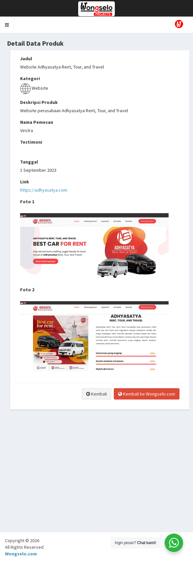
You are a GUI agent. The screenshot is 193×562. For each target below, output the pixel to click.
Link (24, 182)
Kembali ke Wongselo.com (146, 394)
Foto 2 (27, 290)
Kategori (30, 78)
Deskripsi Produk (39, 102)
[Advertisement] (96, 485)
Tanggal (29, 162)
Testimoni (31, 142)
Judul (26, 59)
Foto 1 (27, 202)
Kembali (96, 394)
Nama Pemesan (36, 122)
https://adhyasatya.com (43, 190)
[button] (7, 25)
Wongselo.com (21, 554)
